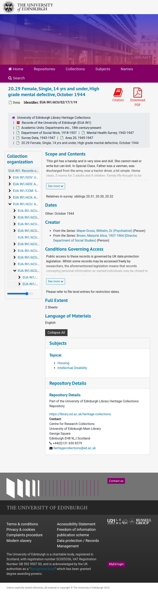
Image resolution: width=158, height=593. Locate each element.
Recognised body (42, 569)
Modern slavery (18, 540)
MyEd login (116, 564)
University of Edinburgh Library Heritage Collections (53, 118)
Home (15, 69)
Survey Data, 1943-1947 (38, 138)
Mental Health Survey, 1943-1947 (110, 133)
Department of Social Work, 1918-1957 (49, 133)
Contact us (116, 481)
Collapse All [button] (56, 332)
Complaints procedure (24, 535)
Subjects (102, 69)
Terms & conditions (22, 524)
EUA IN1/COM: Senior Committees (37, 191)
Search (16, 78)
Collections (75, 69)
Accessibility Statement (76, 524)
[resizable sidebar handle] (20, 293)
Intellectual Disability (72, 368)
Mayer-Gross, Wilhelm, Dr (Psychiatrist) (104, 231)
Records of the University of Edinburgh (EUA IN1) (56, 123)
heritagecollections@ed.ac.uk (74, 448)
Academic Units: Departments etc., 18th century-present (61, 128)
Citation (118, 95)
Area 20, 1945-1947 (79, 138)
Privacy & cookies (20, 529)
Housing (63, 363)
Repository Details (67, 383)
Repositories (44, 69)
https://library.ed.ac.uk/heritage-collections (80, 414)
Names (127, 69)
